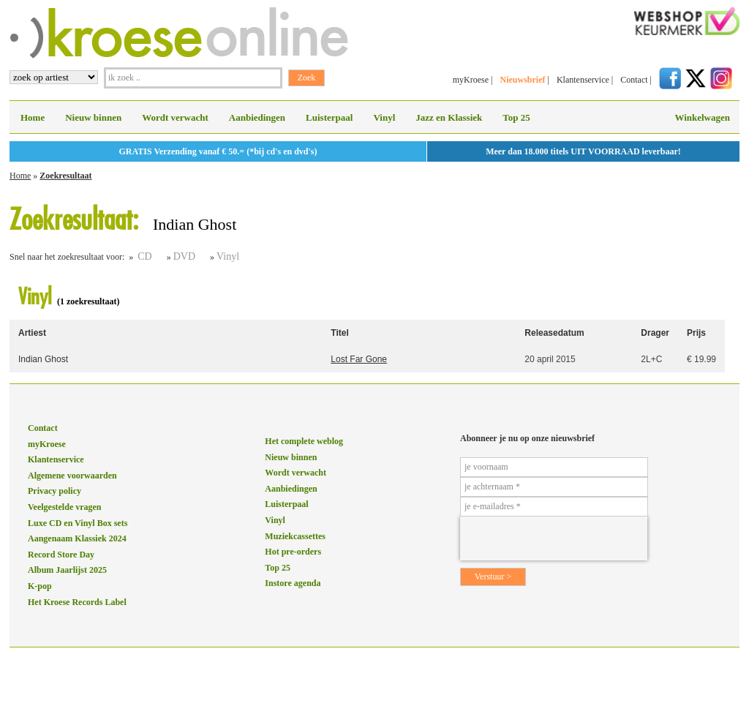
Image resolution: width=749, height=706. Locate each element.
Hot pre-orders (293, 552)
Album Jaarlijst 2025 (67, 570)
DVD (184, 256)
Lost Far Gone (359, 359)
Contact (633, 80)
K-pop (40, 586)
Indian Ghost (43, 359)
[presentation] (553, 538)
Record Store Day (61, 554)
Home (32, 117)
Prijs (696, 333)
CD (144, 256)
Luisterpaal (329, 117)
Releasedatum (554, 333)
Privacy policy (54, 491)
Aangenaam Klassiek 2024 (77, 538)
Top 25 (516, 117)
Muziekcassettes (295, 536)
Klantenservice (583, 80)
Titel (339, 333)
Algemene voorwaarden (72, 475)
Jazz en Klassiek (448, 117)
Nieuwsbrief (522, 80)
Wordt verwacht (175, 117)
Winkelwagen (702, 117)
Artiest (32, 333)
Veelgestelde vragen (65, 507)
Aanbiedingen (257, 117)
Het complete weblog (304, 441)
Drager (655, 333)
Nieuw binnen (93, 117)
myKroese (471, 80)
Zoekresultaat (65, 175)
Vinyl (384, 117)
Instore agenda (292, 583)
